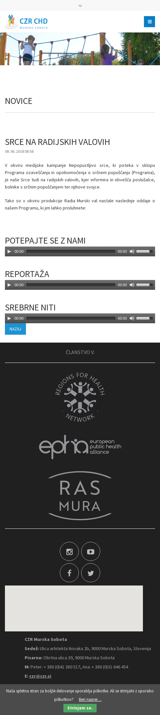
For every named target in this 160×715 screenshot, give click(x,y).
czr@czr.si (40, 676)
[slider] (70, 251)
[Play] (9, 251)
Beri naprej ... (90, 699)
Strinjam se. (80, 708)
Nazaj (15, 329)
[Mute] (132, 251)
